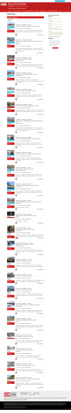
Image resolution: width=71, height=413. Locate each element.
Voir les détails (40, 35)
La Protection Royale (17, 11)
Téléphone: (55, 26)
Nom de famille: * (55, 21)
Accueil (9, 11)
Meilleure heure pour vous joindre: (55, 29)
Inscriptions (42, 11)
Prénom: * (55, 18)
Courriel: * (55, 24)
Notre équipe (38, 401)
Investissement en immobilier (52, 11)
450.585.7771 (13, 6)
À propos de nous (42, 401)
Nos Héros (37, 11)
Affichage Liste (9, 20)
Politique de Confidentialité (27, 11)
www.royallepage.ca (63, 401)
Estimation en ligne (48, 401)
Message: (55, 33)
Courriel (26, 6)
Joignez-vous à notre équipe (56, 401)
